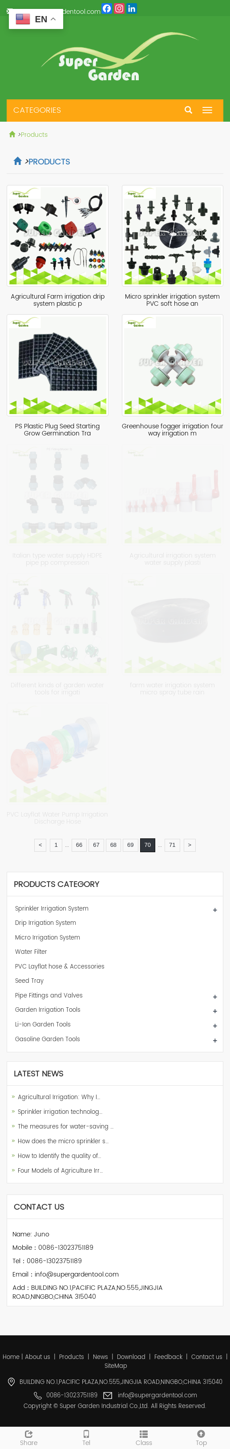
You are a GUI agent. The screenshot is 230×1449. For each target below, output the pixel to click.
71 (172, 844)
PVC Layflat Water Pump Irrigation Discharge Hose (57, 818)
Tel (86, 1437)
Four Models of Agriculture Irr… (60, 1171)
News (100, 1357)
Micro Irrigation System (47, 938)
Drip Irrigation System (45, 923)
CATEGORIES (37, 110)
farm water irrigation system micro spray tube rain (172, 689)
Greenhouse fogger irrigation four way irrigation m (172, 430)
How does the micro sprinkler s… (63, 1141)
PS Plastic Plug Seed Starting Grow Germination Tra (57, 430)
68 (113, 844)
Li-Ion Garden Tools (43, 1025)
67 (96, 844)
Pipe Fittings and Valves (49, 996)
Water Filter (31, 952)
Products (34, 135)
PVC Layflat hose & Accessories (60, 967)
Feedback (168, 1357)
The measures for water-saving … (65, 1127)
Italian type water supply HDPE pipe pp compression (57, 559)
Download (131, 1357)
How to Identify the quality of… (59, 1156)
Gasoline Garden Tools (47, 1039)
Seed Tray (29, 981)
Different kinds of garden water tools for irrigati (57, 689)
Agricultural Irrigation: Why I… (59, 1097)
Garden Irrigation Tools (48, 1010)
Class (144, 1437)
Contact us (206, 1357)
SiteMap (116, 1366)
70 (148, 844)
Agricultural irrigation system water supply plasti (172, 559)
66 (79, 844)
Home (11, 1357)
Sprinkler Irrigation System (52, 909)
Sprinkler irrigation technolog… (60, 1112)
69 (130, 844)
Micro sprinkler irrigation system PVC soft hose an (172, 300)
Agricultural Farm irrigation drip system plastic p (58, 300)
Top (201, 1437)
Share (28, 1437)
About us (37, 1357)
